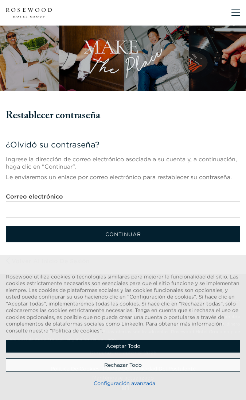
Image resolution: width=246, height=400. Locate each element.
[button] (236, 13)
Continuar (123, 234)
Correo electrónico (34, 196)
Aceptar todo (123, 346)
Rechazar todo (123, 365)
